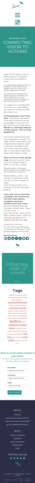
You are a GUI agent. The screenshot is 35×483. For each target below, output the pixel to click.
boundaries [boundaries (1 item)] (24, 297)
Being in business (17, 55)
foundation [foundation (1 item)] (21, 311)
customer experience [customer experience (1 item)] (20, 305)
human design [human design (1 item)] (15, 313)
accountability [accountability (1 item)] (18, 295)
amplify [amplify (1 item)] (24, 295)
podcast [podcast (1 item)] (15, 331)
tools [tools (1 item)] (23, 340)
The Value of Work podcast (17, 418)
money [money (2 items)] (12, 328)
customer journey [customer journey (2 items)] (17, 308)
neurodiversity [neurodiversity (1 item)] (19, 328)
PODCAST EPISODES (17, 435)
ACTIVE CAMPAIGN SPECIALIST (17, 424)
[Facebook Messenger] (23, 238)
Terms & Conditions (27, 479)
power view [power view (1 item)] (24, 331)
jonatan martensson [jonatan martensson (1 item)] (22, 318)
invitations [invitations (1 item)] (14, 318)
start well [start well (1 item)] (16, 340)
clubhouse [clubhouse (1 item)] (20, 299)
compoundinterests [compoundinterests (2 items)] (17, 302)
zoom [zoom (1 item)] (17, 343)
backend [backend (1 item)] (16, 297)
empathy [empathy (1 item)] (16, 311)
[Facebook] (5, 238)
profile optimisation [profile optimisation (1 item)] (18, 334)
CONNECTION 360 (11, 220)
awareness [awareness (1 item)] (10, 297)
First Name (12, 367)
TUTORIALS (17, 438)
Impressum (8, 479)
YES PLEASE (15, 392)
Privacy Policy (21, 479)
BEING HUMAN (17, 445)
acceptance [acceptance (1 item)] (12, 295)
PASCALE (17, 414)
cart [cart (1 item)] (16, 299)
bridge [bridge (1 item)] (13, 299)
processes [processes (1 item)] (9, 334)
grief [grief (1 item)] (26, 311)
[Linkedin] (12, 238)
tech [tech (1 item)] (20, 340)
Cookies (15, 479)
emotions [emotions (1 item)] (10, 311)
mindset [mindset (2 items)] (23, 325)
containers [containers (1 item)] (11, 305)
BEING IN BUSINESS (17, 441)
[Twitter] (9, 238)
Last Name (12, 375)
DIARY (17, 448)
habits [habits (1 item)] (9, 313)
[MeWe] (16, 238)
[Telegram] (27, 238)
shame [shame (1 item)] (13, 337)
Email (10, 383)
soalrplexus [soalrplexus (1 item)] (18, 337)
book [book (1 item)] (19, 297)
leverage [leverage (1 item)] (23, 321)
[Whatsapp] (20, 238)
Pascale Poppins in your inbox (17, 421)
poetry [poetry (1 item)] (19, 331)
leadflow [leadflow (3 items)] (15, 321)
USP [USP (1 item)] (26, 340)
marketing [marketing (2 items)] (13, 325)
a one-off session (22, 227)
